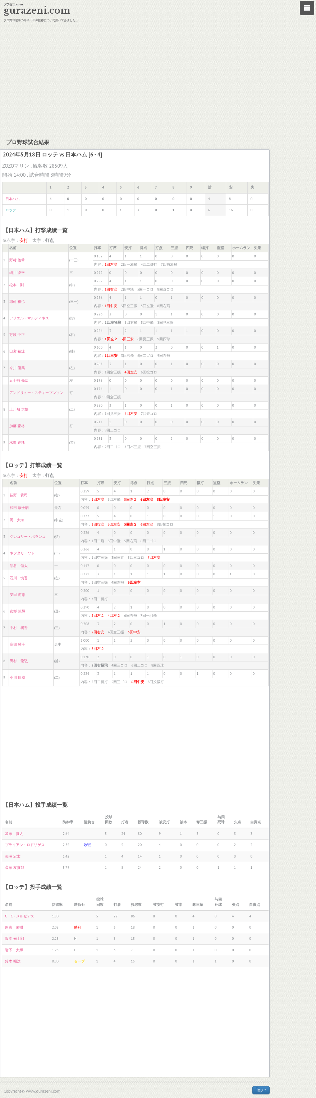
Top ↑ (261, 1090)
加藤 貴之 (14, 833)
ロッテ (10, 210)
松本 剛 (16, 285)
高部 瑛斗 (17, 644)
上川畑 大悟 (18, 409)
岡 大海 (17, 520)
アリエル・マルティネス (29, 318)
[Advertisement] (158, 79)
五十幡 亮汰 (18, 380)
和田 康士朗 (19, 507)
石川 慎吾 (19, 578)
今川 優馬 (17, 368)
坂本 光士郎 (14, 938)
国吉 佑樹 (14, 927)
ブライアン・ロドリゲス (25, 844)
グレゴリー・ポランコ (28, 536)
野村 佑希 (17, 260)
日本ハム (12, 198)
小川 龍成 (17, 677)
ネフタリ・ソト (22, 553)
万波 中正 (17, 334)
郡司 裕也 (17, 301)
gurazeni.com (37, 10)
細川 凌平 (17, 272)
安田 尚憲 (17, 594)
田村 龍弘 (19, 661)
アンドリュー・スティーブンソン (36, 392)
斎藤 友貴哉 (14, 867)
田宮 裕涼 (17, 351)
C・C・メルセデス (19, 916)
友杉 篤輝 (17, 611)
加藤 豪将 (17, 426)
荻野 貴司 (19, 495)
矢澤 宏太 (12, 856)
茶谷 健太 (19, 565)
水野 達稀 (17, 442)
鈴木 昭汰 (12, 961)
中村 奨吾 (19, 627)
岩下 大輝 (14, 950)
